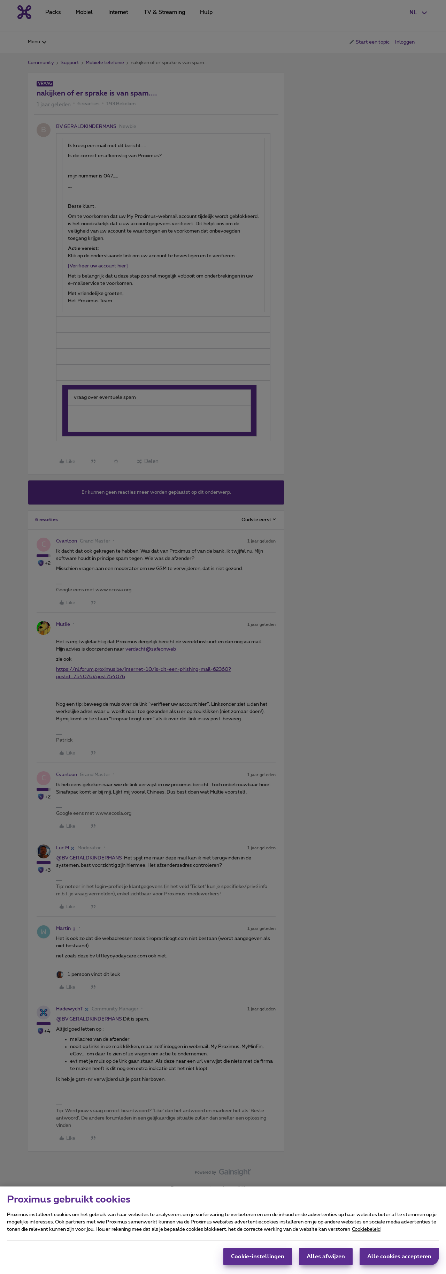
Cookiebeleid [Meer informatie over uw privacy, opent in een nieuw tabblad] (366, 1231)
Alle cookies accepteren (399, 1258)
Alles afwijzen (326, 1258)
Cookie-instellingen (257, 1258)
